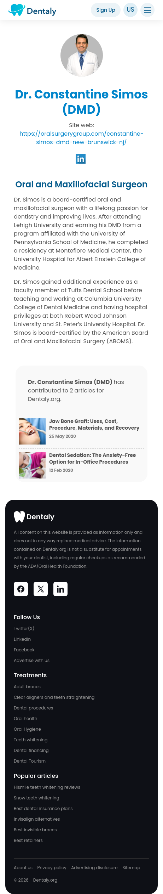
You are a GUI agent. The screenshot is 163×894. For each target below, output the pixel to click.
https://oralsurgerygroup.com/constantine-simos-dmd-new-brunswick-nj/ (81, 138)
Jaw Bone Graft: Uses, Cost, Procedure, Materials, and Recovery (94, 425)
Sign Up (105, 9)
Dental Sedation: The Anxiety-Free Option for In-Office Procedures (92, 459)
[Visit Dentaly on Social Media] (21, 589)
